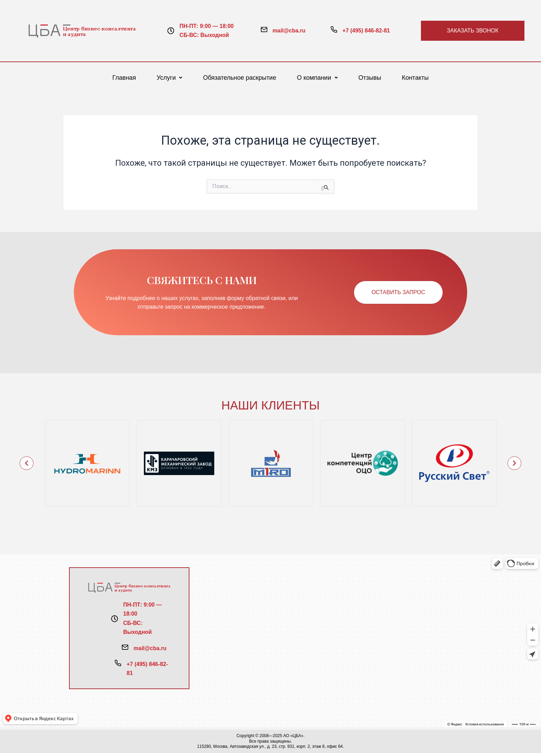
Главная (124, 77)
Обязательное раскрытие (239, 77)
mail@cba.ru (289, 30)
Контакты (415, 77)
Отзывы (369, 77)
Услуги (169, 77)
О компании (317, 77)
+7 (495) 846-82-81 (366, 30)
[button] (169, 78)
